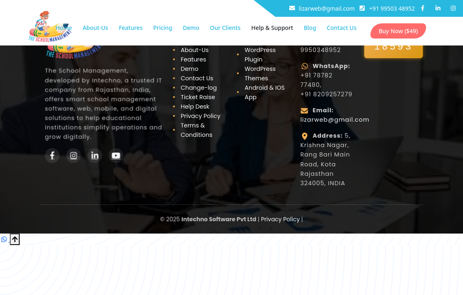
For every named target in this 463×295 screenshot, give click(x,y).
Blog (310, 28)
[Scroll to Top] (15, 239)
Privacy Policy (200, 116)
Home (63, 28)
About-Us (95, 28)
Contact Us (342, 28)
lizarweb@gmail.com (335, 120)
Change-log (199, 88)
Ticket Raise (198, 97)
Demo (191, 28)
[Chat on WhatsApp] (5, 239)
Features (131, 28)
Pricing (162, 28)
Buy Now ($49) (398, 31)
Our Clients (225, 28)
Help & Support (272, 28)
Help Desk (195, 106)
